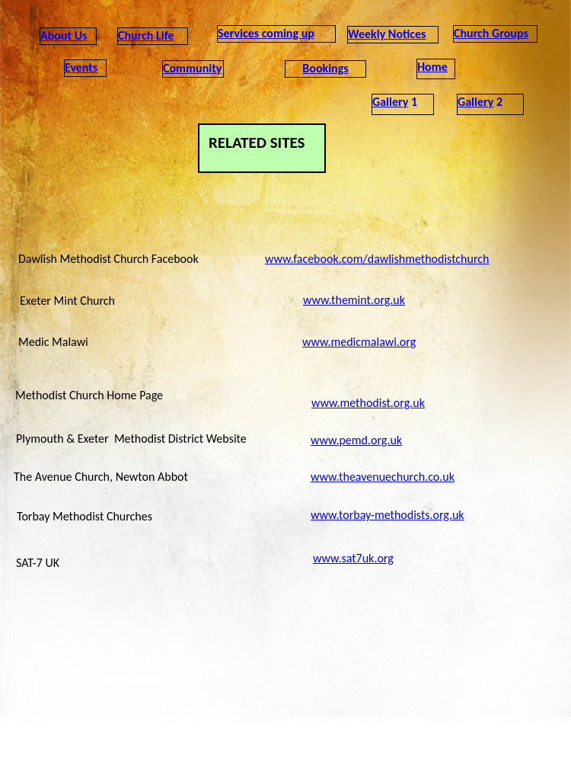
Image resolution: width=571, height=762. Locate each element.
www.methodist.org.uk (368, 402)
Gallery (390, 101)
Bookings (325, 68)
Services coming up (266, 33)
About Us (63, 35)
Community (192, 68)
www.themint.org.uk (354, 300)
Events (81, 67)
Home (432, 66)
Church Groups (491, 33)
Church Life (146, 35)
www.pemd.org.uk (356, 440)
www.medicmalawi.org (359, 342)
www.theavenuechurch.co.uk (383, 476)
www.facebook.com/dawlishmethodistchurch (377, 258)
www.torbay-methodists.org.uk (387, 514)
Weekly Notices (387, 34)
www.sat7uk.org (353, 558)
